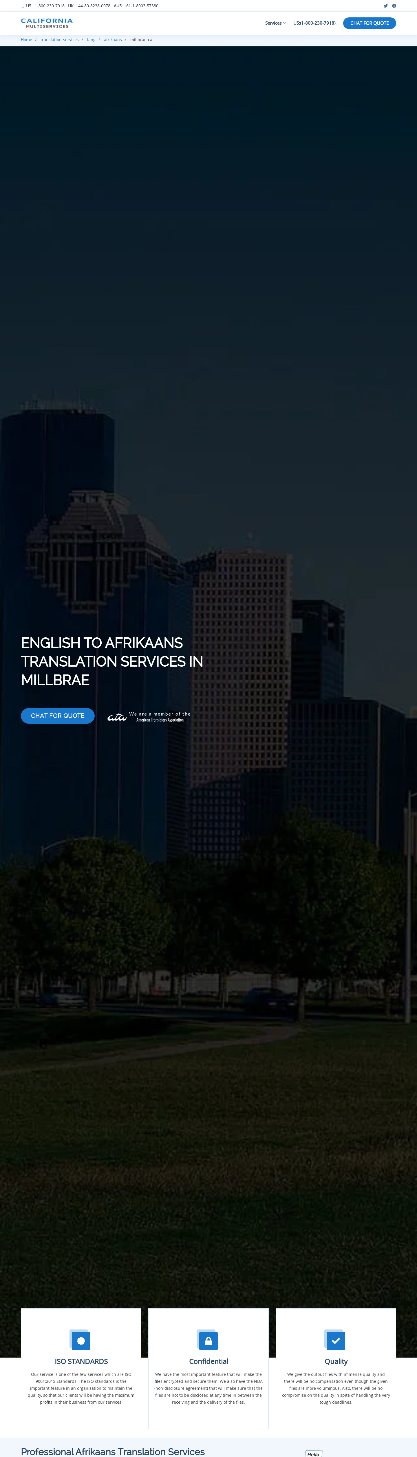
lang (91, 39)
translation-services (60, 39)
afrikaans (113, 39)
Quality (336, 1361)
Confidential (208, 1361)
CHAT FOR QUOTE (369, 23)
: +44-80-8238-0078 (89, 6)
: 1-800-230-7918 (45, 6)
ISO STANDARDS (81, 1361)
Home (26, 39)
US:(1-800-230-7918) (314, 23)
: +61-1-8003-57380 (136, 6)
